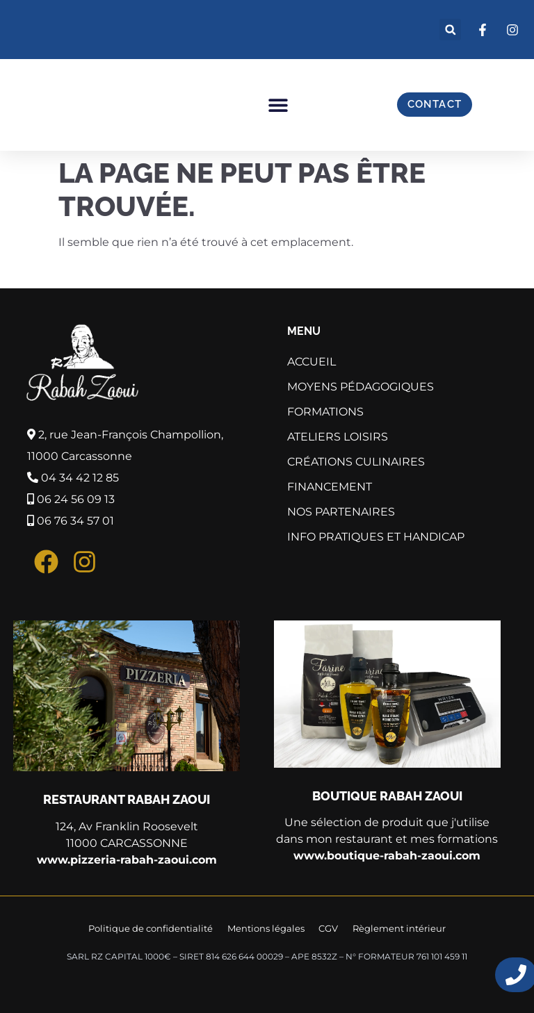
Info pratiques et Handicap (379, 537)
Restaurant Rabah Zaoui (126, 799)
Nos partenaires (341, 511)
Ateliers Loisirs (341, 437)
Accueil (311, 361)
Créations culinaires (356, 461)
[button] (450, 29)
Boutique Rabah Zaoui (387, 796)
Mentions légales (266, 927)
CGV (328, 927)
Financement (329, 486)
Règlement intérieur (397, 927)
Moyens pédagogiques (360, 386)
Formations (329, 412)
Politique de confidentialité (152, 927)
